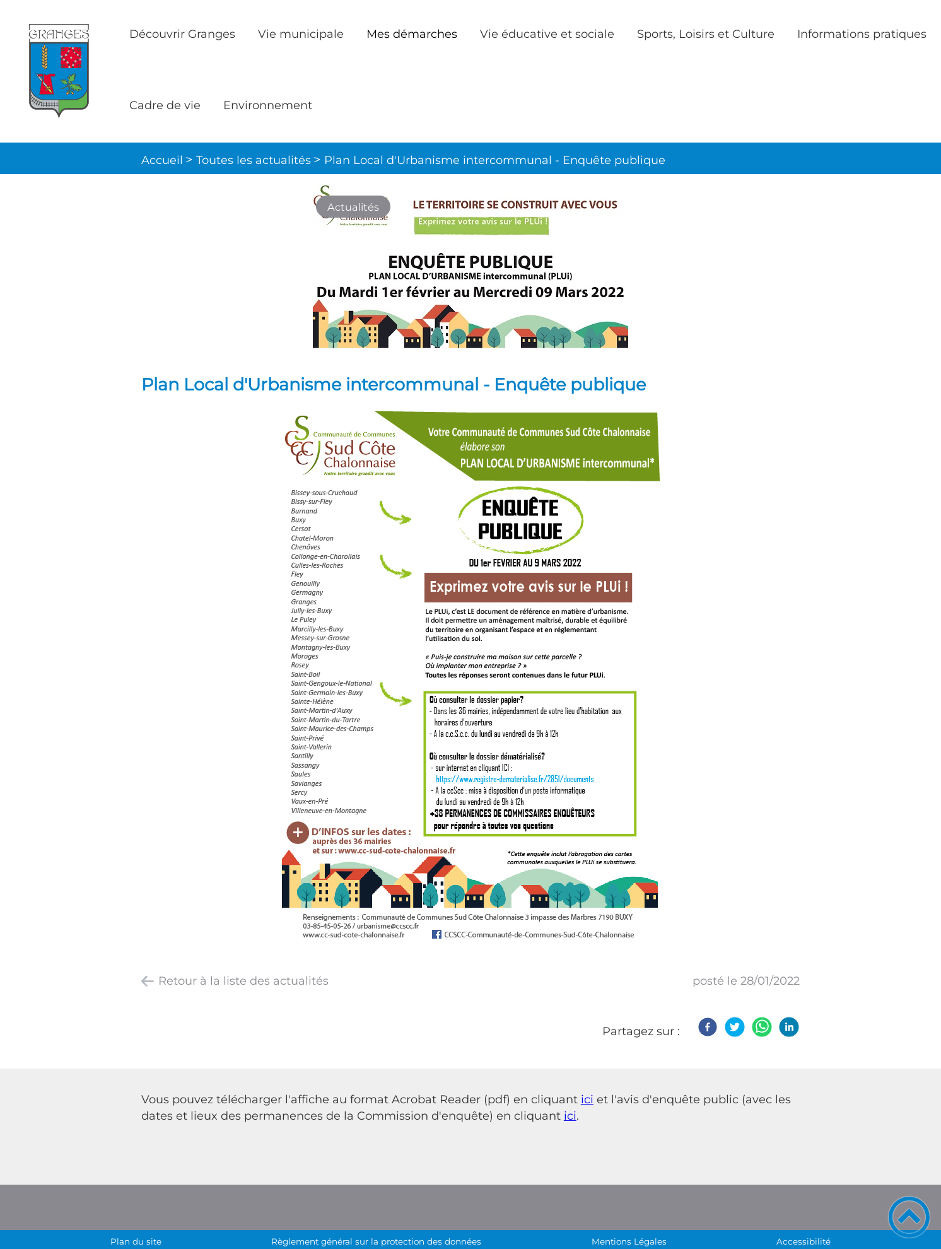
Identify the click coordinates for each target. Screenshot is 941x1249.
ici (587, 1099)
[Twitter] (734, 1027)
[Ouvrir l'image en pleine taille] (470, 267)
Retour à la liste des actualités (243, 981)
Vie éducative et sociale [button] (547, 34)
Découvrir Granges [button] (182, 34)
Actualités (353, 207)
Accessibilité (803, 1241)
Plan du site (135, 1241)
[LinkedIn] (789, 1027)
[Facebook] (707, 1026)
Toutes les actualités (253, 160)
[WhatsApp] (762, 1027)
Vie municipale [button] (301, 34)
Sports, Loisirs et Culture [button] (705, 34)
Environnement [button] (267, 105)
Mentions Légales (629, 1241)
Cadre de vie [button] (165, 105)
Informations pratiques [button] (861, 34)
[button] (909, 1217)
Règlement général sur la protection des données (376, 1241)
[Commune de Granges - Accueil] (59, 71)
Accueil (162, 160)
